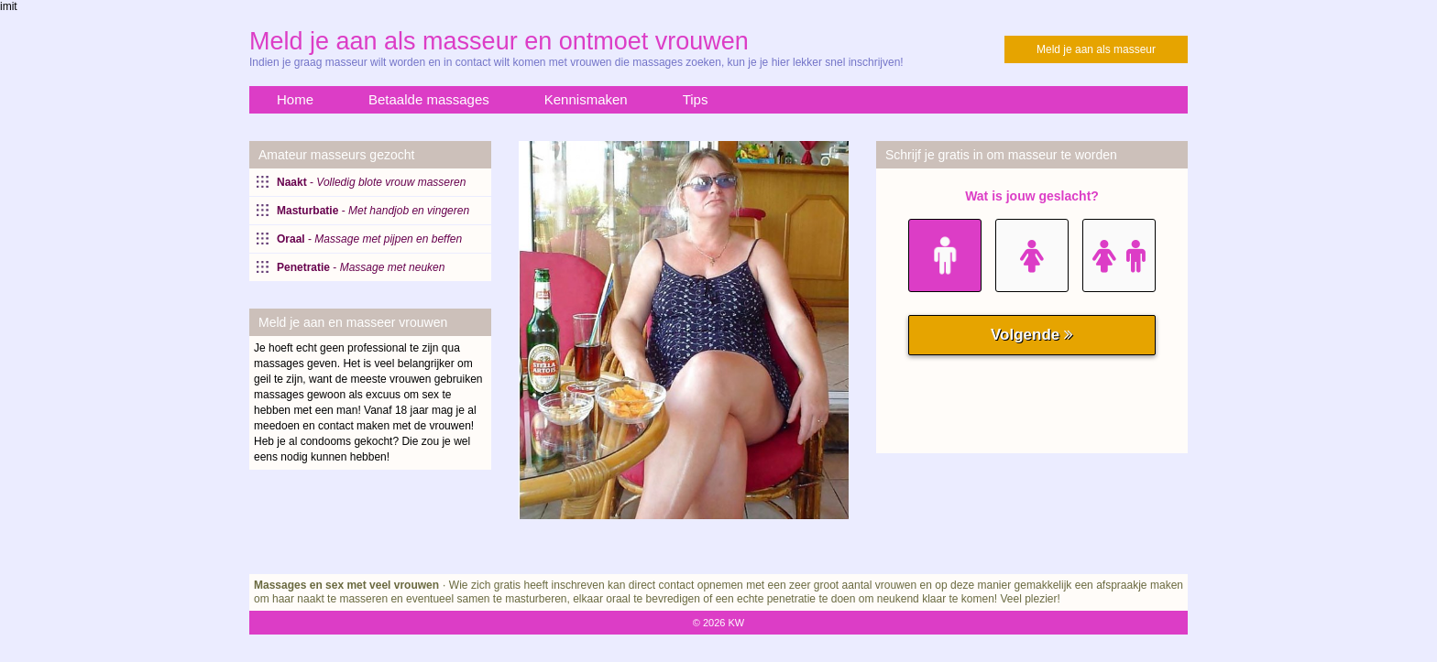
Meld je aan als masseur (1096, 49)
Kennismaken (586, 99)
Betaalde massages (428, 99)
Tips (695, 99)
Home (295, 99)
